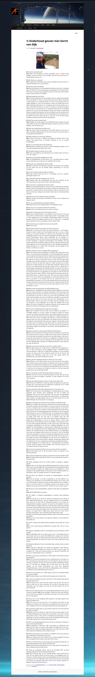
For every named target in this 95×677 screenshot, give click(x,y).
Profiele (53, 25)
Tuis (18, 25)
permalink (34, 666)
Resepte (30, 28)
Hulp (35, 28)
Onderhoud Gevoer (40, 665)
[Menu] (88, 69)
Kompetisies (20, 28)
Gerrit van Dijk (53, 665)
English (22, 25)
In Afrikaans (36, 25)
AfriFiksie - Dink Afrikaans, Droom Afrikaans (47, 671)
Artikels (42, 25)
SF (25, 28)
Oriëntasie (29, 25)
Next (76, 33)
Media (48, 25)
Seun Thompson (40, 48)
